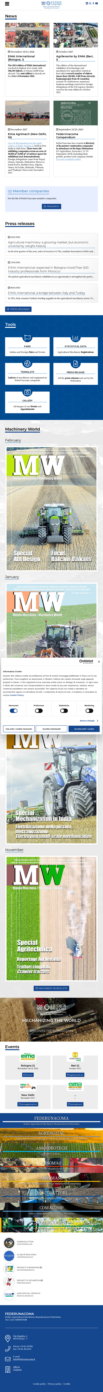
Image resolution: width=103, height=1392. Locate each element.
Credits (66, 1384)
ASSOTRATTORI (51, 1193)
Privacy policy (54, 1384)
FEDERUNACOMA (51, 1118)
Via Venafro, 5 (20, 1336)
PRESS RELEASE (75, 372)
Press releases (20, 223)
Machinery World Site (51, 988)
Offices (16, 1367)
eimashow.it (75, 1104)
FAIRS (27, 346)
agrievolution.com (24, 1244)
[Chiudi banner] (99, 662)
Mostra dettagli (87, 721)
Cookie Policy (17, 695)
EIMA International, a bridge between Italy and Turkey (46, 293)
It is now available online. (68, 159)
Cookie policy (39, 1384)
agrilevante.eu (75, 1074)
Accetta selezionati (51, 729)
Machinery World (22, 429)
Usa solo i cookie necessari (19, 729)
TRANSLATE (27, 372)
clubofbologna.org (25, 1257)
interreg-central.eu (25, 1295)
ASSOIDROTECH (51, 1148)
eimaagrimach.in (28, 1104)
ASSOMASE (52, 1178)
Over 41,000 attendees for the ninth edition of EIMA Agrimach (25, 144)
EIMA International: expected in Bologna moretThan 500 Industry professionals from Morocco (48, 269)
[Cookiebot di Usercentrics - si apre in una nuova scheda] (81, 662)
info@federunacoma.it (24, 1359)
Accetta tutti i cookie (84, 729)
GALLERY (27, 400)
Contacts (17, 1369)
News (11, 16)
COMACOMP (52, 1208)
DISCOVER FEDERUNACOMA (51, 1031)
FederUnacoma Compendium (67, 135)
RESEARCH (51, 206)
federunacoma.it (24, 1282)
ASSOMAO (51, 1163)
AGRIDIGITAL (51, 1133)
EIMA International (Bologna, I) (21, 58)
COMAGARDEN (51, 1223)
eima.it (27, 1074)
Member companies (28, 191)
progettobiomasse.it (25, 1270)
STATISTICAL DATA (76, 346)
